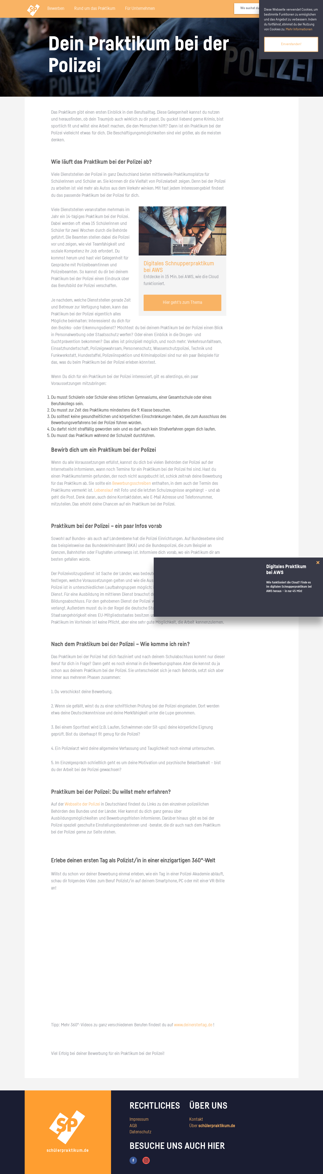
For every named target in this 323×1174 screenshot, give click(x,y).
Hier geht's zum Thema (182, 302)
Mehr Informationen (299, 29)
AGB (133, 1126)
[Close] (318, 562)
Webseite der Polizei (82, 804)
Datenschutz (140, 1132)
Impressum (139, 1119)
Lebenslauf (103, 490)
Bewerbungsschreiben (131, 483)
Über (212, 1126)
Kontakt (196, 1119)
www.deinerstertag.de (193, 1025)
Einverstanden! (291, 44)
